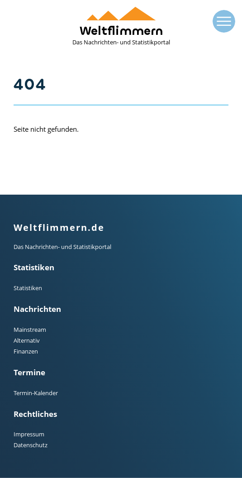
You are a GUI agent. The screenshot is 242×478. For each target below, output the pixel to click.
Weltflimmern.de (59, 227)
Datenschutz (30, 445)
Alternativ (27, 340)
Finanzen (26, 351)
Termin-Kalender (36, 393)
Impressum (29, 434)
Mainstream (30, 329)
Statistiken (28, 288)
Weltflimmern (121, 26)
